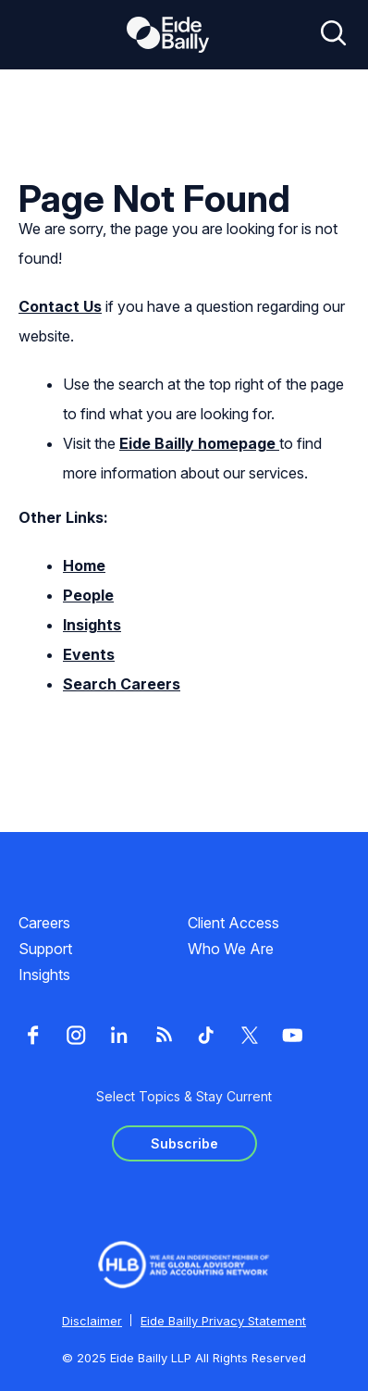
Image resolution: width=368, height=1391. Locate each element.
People (88, 595)
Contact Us (60, 306)
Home (84, 565)
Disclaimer (92, 1320)
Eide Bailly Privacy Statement (223, 1320)
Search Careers (121, 684)
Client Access (233, 922)
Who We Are (231, 948)
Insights (92, 624)
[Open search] (333, 34)
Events (89, 654)
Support (45, 948)
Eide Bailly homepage (199, 443)
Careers (44, 922)
